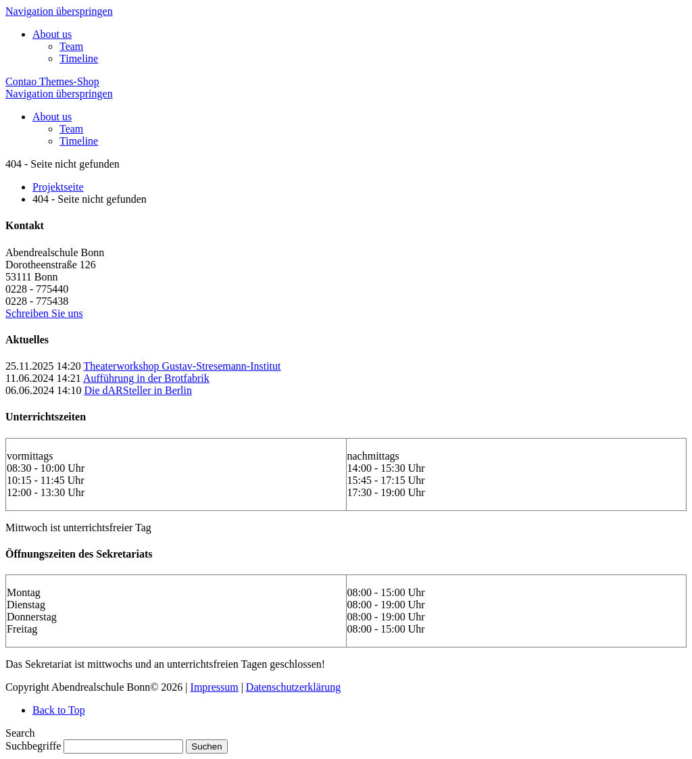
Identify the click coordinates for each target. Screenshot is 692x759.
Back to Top (58, 710)
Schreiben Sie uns (44, 313)
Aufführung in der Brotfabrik (146, 378)
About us (52, 34)
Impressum (215, 687)
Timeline (78, 58)
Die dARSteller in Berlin (138, 390)
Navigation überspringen (59, 11)
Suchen (206, 746)
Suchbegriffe (33, 746)
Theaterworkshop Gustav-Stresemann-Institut (182, 366)
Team (71, 46)
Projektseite (58, 187)
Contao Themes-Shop (52, 81)
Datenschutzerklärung (293, 687)
